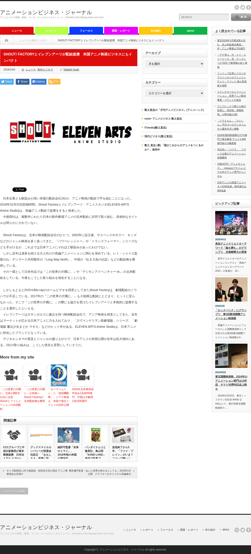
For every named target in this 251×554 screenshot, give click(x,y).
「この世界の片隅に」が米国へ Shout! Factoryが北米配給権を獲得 (34, 395)
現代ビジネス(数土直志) (158, 136)
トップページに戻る (14, 491)
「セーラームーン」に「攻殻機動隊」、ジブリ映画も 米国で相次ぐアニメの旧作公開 (58, 397)
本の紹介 (156, 30)
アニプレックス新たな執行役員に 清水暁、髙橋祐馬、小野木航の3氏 (231, 110)
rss (236, 7)
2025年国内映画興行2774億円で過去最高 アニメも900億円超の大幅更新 (232, 139)
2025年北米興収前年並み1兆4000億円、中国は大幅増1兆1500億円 (83, 395)
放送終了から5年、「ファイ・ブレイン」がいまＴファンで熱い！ (122, 453)
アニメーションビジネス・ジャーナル (46, 12)
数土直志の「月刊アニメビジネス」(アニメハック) (174, 109)
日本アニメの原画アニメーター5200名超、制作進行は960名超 (231, 186)
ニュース (17, 30)
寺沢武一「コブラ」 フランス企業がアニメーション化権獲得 (231, 153)
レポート (51, 30)
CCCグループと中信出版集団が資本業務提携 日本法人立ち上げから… (13, 453)
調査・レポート (121, 30)
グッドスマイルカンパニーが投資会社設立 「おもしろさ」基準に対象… (40, 455)
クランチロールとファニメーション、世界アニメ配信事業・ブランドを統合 (231, 96)
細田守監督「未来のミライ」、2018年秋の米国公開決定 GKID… (68, 454)
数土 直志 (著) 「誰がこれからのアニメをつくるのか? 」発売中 (173, 147)
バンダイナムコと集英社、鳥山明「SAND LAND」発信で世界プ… (95, 453)
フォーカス (86, 30)
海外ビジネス (39, 40)
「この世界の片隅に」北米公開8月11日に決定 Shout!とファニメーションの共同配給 (10, 399)
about (190, 30)
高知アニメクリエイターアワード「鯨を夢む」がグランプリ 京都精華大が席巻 (231, 247)
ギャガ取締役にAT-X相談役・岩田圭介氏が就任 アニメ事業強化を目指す (37, 472)
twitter (242, 7)
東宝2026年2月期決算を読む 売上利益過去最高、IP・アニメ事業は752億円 (231, 44)
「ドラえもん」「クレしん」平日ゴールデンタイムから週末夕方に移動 (231, 124)
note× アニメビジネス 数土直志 (163, 118)
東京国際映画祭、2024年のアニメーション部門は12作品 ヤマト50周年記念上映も (231, 382)
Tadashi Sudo (71, 69)
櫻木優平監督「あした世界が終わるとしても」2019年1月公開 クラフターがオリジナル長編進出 (100, 472)
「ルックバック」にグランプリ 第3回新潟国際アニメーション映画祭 (231, 314)
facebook (248, 7)
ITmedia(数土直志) (155, 127)
